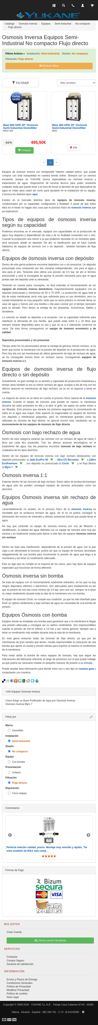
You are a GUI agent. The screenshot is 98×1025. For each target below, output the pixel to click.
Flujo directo (17, 782)
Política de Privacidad (19, 986)
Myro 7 (9, 467)
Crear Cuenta (14, 932)
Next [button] (88, 835)
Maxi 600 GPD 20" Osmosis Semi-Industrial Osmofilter (20, 126)
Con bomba (16, 761)
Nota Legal (13, 997)
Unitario (14, 772)
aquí (34, 194)
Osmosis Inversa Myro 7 (18, 704)
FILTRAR (20, 83)
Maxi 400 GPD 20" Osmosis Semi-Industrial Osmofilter (69, 126)
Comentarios (12, 808)
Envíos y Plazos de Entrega (22, 979)
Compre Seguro (15, 960)
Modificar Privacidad (18, 990)
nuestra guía (86, 668)
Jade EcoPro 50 (38, 459)
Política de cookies (17, 993)
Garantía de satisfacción (20, 964)
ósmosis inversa (81, 207)
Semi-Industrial (19, 741)
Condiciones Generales (20, 983)
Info (73, 147)
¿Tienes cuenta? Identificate (50, 940)
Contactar (12, 956)
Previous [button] (10, 835)
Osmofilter (15, 730)
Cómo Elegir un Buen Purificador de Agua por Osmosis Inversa (40, 700)
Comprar (24, 150)
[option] (49, 837)
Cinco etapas (17, 793)
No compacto (18, 751)
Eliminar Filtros (49, 65)
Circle (65, 463)
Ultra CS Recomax (68, 459)
